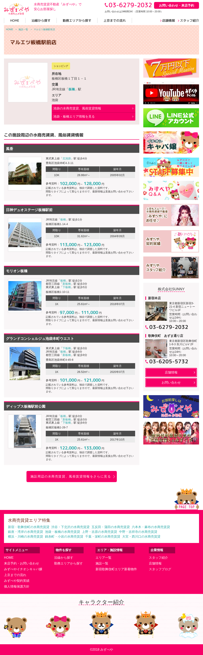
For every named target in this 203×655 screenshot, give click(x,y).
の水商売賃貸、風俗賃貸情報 (77, 108)
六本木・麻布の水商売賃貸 (151, 527)
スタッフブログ (160, 569)
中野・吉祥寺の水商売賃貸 (138, 531)
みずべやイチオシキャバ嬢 (23, 569)
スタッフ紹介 (158, 557)
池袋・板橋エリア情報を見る (74, 116)
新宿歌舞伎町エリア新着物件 (116, 569)
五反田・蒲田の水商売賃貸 (111, 527)
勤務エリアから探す (68, 563)
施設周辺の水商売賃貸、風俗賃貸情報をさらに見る (70, 476)
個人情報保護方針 (16, 586)
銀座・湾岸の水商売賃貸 (25, 531)
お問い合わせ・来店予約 (176, 5)
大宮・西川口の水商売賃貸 (141, 536)
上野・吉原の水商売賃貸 (99, 531)
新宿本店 (154, 298)
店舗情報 (155, 563)
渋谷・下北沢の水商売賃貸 (70, 527)
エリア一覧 (103, 557)
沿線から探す (63, 557)
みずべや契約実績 (16, 580)
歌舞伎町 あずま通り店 (165, 335)
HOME (9, 557)
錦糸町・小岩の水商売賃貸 (64, 536)
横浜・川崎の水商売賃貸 (25, 536)
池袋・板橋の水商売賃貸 (62, 531)
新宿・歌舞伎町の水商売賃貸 (28, 527)
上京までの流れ (15, 575)
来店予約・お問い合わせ (21, 563)
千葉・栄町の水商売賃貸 (102, 536)
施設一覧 (102, 563)
